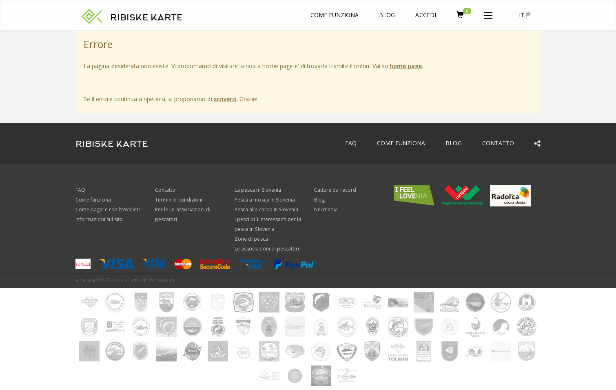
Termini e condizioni (178, 199)
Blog (387, 15)
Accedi (425, 15)
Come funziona (334, 15)
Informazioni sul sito (99, 219)
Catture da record (335, 189)
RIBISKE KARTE (146, 17)
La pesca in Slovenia (258, 189)
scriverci (225, 99)
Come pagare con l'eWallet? (107, 209)
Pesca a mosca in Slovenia (265, 199)
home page (406, 66)
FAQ (351, 143)
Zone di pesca (251, 238)
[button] (488, 13)
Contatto (498, 143)
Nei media (326, 209)
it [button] (524, 15)
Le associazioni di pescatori (267, 248)
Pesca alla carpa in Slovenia (266, 209)
